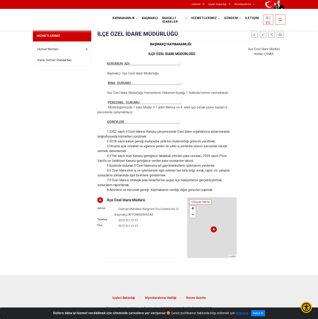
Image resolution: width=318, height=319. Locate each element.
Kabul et (258, 313)
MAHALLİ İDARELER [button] (170, 19)
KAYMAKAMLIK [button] (124, 18)
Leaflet (232, 256)
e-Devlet (196, 4)
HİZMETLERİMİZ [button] (204, 18)
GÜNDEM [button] (231, 18)
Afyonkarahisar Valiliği (160, 298)
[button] (271, 34)
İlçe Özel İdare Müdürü (126, 200)
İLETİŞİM (252, 18)
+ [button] (192, 209)
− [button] (192, 215)
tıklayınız (242, 313)
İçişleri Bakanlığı (217, 4)
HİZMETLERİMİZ (48, 36)
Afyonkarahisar (242, 4)
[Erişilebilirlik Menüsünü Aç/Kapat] (306, 307)
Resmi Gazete (196, 298)
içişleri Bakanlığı (123, 298)
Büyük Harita (201, 201)
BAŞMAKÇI (150, 18)
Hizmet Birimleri (48, 49)
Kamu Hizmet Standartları (55, 60)
